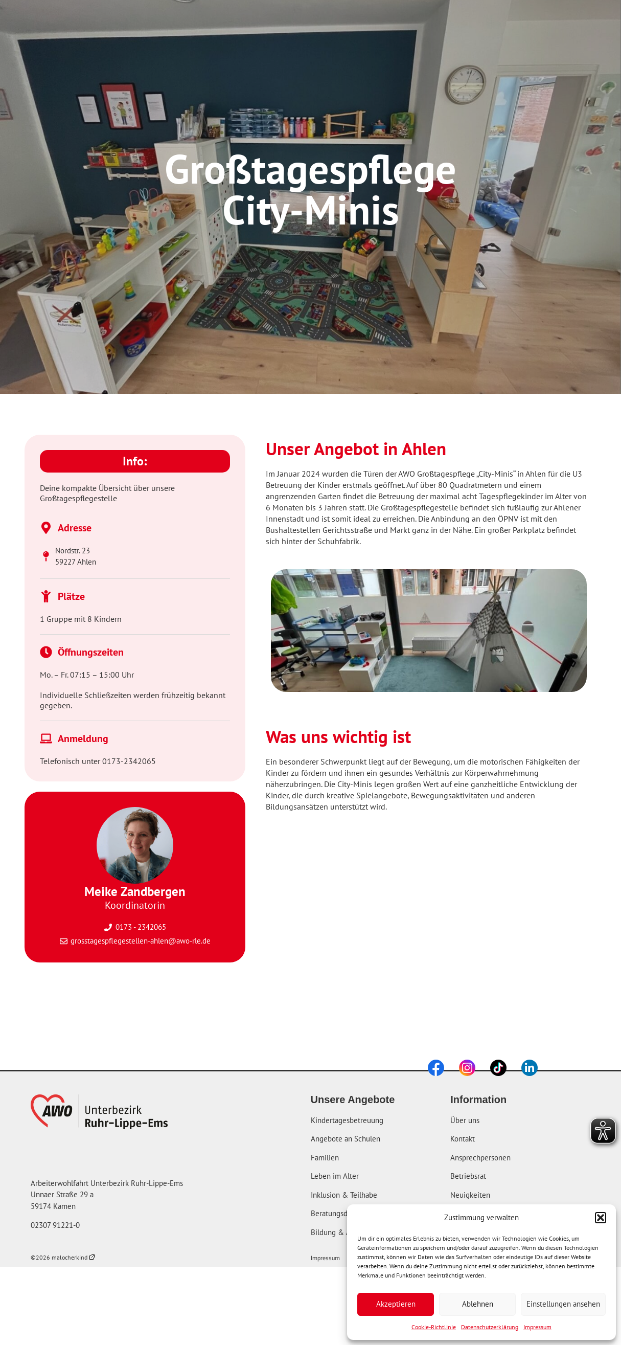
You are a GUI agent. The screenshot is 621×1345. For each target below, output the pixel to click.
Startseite (193, 24)
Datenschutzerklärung (489, 1327)
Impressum (537, 1327)
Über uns (372, 24)
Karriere (445, 24)
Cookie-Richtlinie (433, 1327)
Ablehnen (477, 1304)
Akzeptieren (396, 1304)
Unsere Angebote (280, 24)
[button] (600, 1218)
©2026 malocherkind (63, 1257)
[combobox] (548, 24)
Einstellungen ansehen (563, 1304)
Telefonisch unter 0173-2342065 (98, 761)
